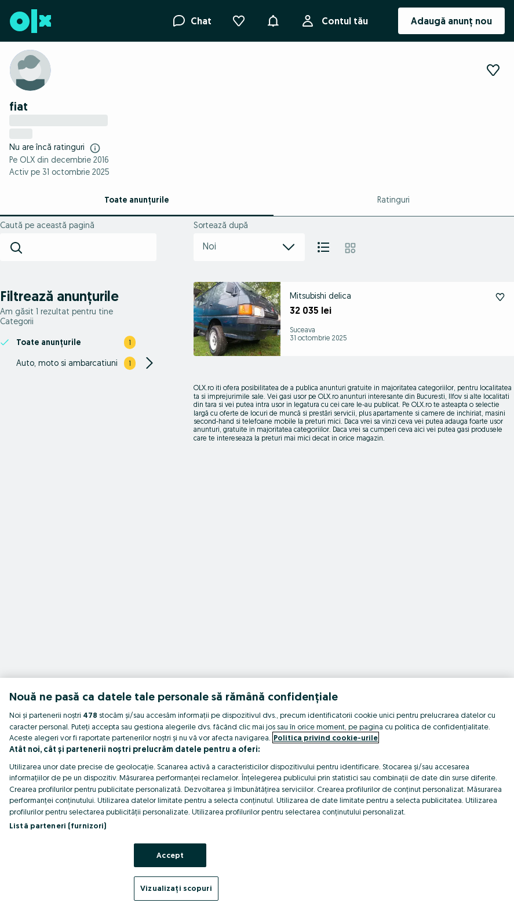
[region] (257, 794)
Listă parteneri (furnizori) (58, 825)
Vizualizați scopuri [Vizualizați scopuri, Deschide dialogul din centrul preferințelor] (176, 888)
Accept (170, 855)
